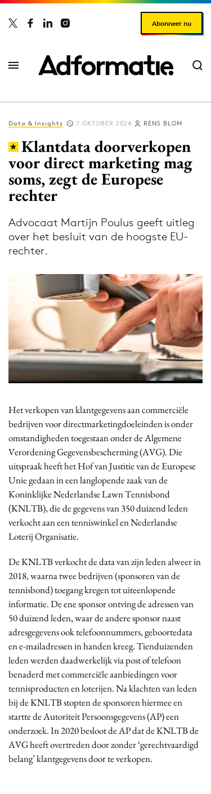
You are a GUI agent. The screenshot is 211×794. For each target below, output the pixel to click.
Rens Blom (162, 123)
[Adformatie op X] (12, 23)
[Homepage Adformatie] (105, 65)
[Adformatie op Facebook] (30, 23)
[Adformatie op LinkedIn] (47, 23)
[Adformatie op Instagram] (65, 23)
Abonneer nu (171, 23)
